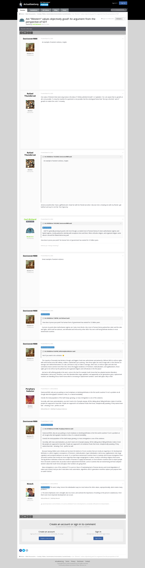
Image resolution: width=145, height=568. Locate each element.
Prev (25, 32)
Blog (55, 10)
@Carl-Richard (47, 227)
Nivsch (30, 484)
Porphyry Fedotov (30, 390)
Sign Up (123, 3)
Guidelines (33, 10)
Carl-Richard (63, 318)
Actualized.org (59, 561)
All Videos (46, 10)
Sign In (114, 3)
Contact (87, 561)
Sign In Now (98, 538)
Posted (47, 38)
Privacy (73, 561)
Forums (22, 10)
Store (64, 10)
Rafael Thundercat (30, 94)
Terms (67, 561)
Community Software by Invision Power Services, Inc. (72, 565)
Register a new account (47, 538)
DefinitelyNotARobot (65, 351)
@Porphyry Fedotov (46, 425)
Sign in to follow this (108, 19)
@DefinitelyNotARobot (47, 347)
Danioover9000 (30, 38)
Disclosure (80, 561)
